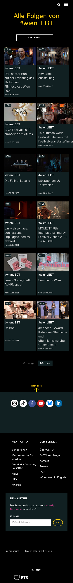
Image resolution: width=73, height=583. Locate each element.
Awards (16, 485)
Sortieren (39, 38)
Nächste (45, 363)
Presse (44, 466)
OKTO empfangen (51, 455)
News (15, 474)
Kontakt (44, 461)
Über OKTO (47, 450)
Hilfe (14, 479)
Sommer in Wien (49, 280)
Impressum (12, 551)
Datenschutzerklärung (38, 551)
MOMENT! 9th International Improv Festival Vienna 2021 (52, 233)
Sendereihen (19, 450)
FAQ (42, 472)
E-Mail (15, 516)
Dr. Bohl (10, 328)
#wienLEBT (12, 68)
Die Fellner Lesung (17, 181)
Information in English (53, 477)
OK (58, 523)
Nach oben (36, 388)
